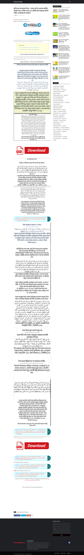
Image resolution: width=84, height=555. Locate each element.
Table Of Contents (21, 45)
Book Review (66, 95)
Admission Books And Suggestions (58, 86)
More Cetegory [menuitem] (47, 5)
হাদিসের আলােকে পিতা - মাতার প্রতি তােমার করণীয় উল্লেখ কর (29, 49)
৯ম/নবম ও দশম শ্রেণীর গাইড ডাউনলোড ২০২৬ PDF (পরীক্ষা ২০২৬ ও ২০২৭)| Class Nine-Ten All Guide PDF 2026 (63, 34)
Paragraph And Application (65, 127)
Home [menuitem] (16, 5)
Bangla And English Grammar (57, 95)
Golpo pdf (55, 111)
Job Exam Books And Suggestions (58, 116)
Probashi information (66, 129)
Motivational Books (56, 122)
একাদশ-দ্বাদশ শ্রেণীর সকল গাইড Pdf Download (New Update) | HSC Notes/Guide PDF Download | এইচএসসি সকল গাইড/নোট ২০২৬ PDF (64, 17)
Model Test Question (62, 120)
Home (15, 6)
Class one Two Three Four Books (58, 100)
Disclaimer (68, 553)
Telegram (35, 480)
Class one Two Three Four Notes (58, 102)
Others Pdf (64, 125)
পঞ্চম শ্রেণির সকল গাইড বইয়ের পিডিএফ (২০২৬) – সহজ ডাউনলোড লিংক (63, 40)
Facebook (30, 480)
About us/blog (63, 553)
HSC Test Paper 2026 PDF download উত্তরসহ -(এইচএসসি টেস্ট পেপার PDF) (63, 10)
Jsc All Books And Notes (57, 118)
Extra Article (64, 109)
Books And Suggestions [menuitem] (24, 5)
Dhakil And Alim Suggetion (57, 107)
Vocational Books (64, 138)
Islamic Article (64, 113)
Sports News (65, 136)
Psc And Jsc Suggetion (56, 131)
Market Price (64, 118)
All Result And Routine (56, 89)
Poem (54, 129)
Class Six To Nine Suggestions (57, 98)
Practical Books (59, 129)
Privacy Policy (57, 553)
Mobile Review (55, 120)
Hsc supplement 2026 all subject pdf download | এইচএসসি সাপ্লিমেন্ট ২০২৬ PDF (64, 77)
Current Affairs (67, 102)
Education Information (56, 109)
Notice (62, 122)
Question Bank (64, 131)
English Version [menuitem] (57, 5)
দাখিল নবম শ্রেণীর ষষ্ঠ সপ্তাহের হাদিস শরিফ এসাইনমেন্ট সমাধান (29, 47)
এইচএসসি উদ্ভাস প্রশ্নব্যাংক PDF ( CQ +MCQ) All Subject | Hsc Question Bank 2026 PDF (63, 63)
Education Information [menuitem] (37, 5)
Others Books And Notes (57, 125)
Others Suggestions (56, 127)
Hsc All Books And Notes (62, 111)
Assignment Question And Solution (21, 6)
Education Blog (18, 1)
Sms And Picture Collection (57, 136)
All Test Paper (64, 89)
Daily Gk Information (56, 104)
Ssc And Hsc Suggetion (56, 138)
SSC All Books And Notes (57, 134)
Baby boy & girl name (56, 93)
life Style (54, 140)
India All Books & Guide (57, 113)
